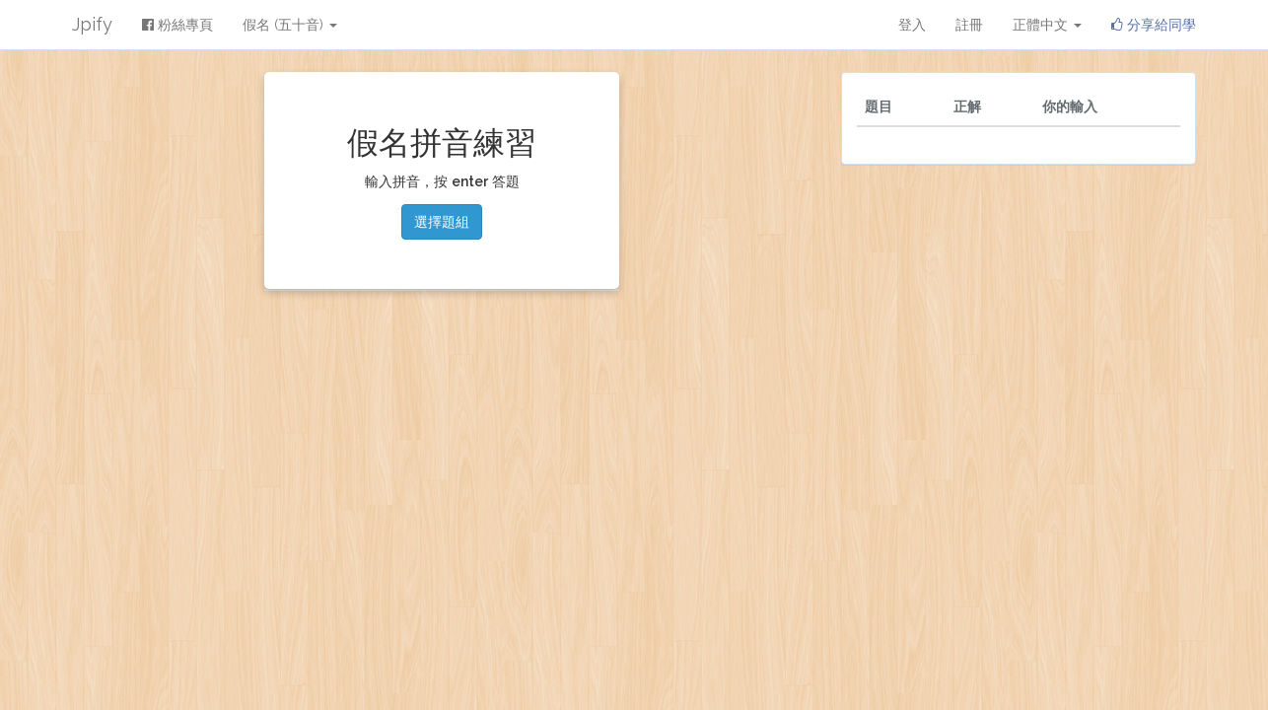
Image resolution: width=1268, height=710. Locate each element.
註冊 (969, 25)
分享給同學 (1153, 25)
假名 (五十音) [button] (290, 25)
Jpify (92, 24)
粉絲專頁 (177, 25)
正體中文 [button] (1047, 25)
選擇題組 (441, 222)
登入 (912, 25)
